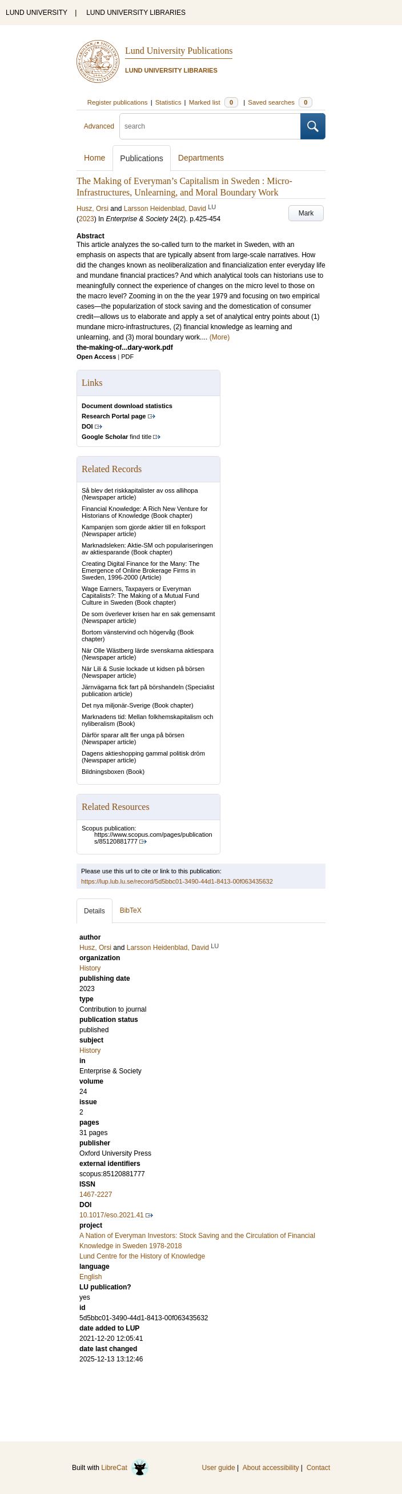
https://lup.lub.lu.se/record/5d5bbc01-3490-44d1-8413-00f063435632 (177, 881)
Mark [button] (306, 213)
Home (94, 157)
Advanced (99, 126)
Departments (201, 157)
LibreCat (125, 1468)
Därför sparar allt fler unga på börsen (133, 735)
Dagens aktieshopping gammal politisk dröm (143, 753)
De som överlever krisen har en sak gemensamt (148, 613)
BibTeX (131, 910)
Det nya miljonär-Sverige (116, 705)
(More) (220, 337)
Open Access (96, 356)
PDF (127, 356)
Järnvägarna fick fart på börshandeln (133, 687)
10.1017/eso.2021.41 (111, 1215)
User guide (218, 1468)
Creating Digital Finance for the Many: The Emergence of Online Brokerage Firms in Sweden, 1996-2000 (140, 570)
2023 (86, 219)
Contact (318, 1468)
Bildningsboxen (103, 771)
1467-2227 (95, 1195)
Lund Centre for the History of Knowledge (142, 1256)
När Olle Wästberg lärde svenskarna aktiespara (148, 650)
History (89, 1050)
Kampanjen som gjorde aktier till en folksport (143, 527)
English (90, 1277)
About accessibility (271, 1468)
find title (116, 436)
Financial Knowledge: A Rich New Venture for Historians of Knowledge (145, 512)
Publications (141, 158)
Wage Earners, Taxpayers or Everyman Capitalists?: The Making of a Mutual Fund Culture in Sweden (140, 595)
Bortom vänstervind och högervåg (128, 632)
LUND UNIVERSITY (36, 13)
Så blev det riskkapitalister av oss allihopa (140, 490)
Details (94, 911)
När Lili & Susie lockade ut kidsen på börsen (143, 668)
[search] (210, 126)
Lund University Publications (178, 50)
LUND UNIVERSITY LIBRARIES (136, 13)
